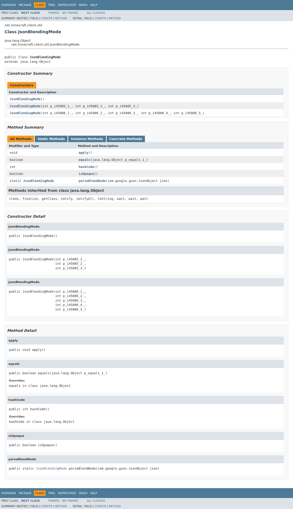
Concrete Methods (125, 139)
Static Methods (51, 139)
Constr (46, 18)
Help (93, 5)
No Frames (70, 12)
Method (61, 18)
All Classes (96, 12)
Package (25, 5)
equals (84, 160)
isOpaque (86, 174)
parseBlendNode (92, 181)
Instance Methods (87, 139)
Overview (8, 5)
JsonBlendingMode (25, 99)
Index (83, 5)
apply (83, 152)
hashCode (86, 167)
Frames (54, 12)
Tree (51, 5)
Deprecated (67, 5)
